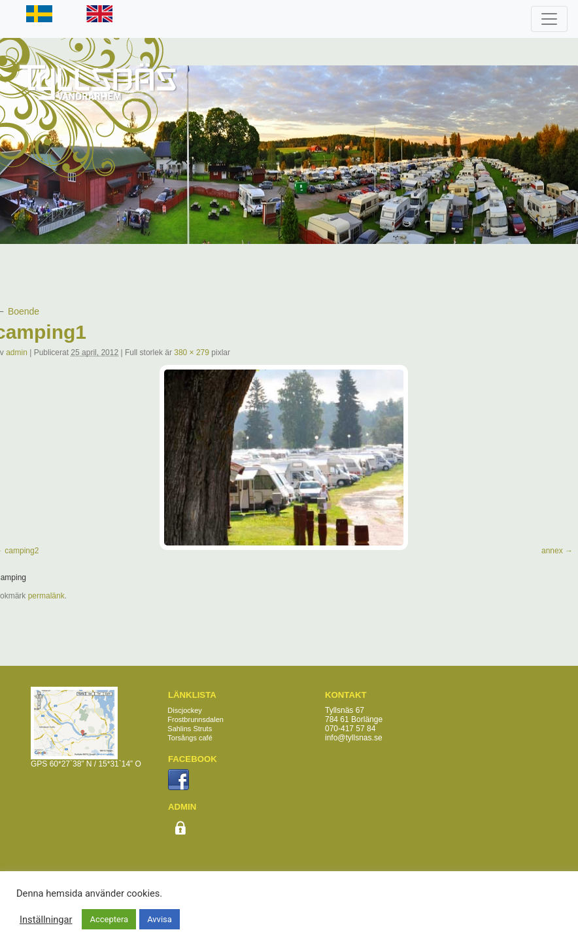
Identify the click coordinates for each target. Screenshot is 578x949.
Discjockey (184, 710)
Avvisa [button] (159, 919)
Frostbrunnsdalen (195, 719)
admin (16, 352)
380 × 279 (191, 352)
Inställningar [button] (46, 919)
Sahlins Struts (189, 729)
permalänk (46, 595)
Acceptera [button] (109, 919)
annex (552, 550)
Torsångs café (189, 738)
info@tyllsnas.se (353, 737)
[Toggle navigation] (549, 19)
